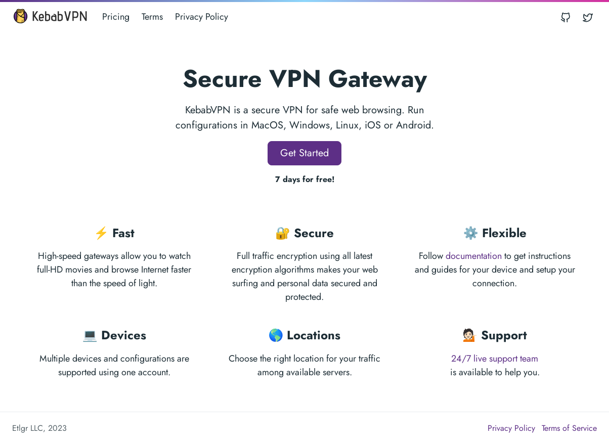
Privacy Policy (201, 16)
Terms (152, 16)
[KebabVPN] (50, 17)
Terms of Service (569, 428)
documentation (474, 255)
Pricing (115, 16)
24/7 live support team (494, 358)
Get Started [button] (304, 153)
